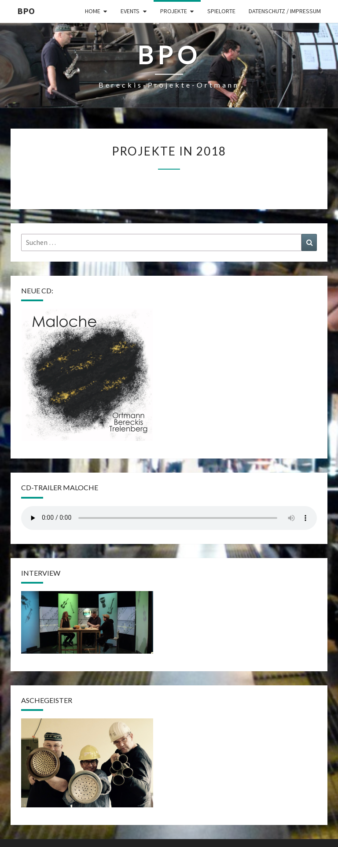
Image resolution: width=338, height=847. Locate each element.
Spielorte (221, 11)
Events (130, 11)
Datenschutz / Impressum (285, 11)
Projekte (173, 11)
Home (92, 11)
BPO (26, 10)
